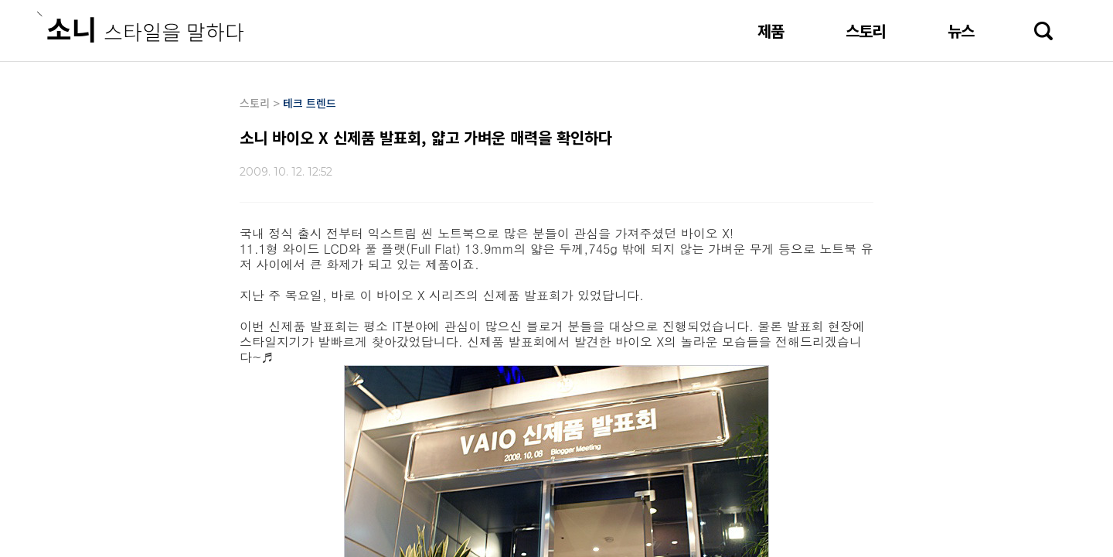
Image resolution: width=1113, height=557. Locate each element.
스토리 (866, 30)
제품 (770, 30)
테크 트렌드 (309, 103)
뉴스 (961, 30)
